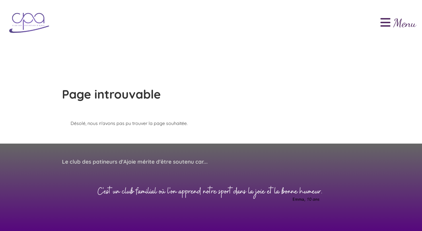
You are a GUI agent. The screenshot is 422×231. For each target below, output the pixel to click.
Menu (398, 23)
